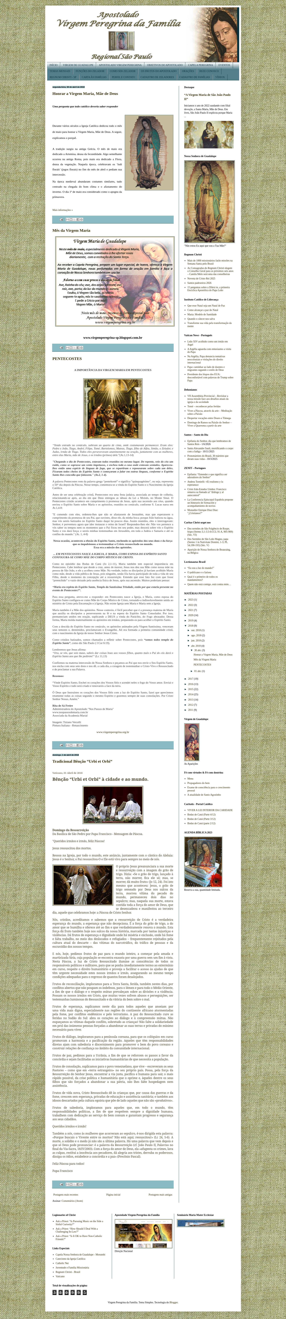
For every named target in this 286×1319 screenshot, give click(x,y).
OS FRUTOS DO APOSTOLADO (158, 71)
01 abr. (198, 671)
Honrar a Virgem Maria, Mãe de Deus (85, 93)
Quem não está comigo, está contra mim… (209, 584)
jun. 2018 (196, 640)
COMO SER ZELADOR (122, 71)
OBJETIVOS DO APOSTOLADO (165, 65)
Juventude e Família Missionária (72, 1267)
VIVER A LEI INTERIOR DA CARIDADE (210, 810)
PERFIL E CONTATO (123, 77)
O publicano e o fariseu (199, 572)
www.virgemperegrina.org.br (112, 732)
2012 (191, 704)
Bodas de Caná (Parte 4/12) (201, 814)
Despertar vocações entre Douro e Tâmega (209, 418)
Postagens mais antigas (160, 1194)
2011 (191, 710)
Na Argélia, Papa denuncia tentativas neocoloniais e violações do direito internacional (206, 359)
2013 (191, 699)
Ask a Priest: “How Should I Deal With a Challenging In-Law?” (77, 1230)
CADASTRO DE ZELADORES (157, 77)
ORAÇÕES (188, 71)
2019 (191, 620)
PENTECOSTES (67, 358)
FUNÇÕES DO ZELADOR (90, 71)
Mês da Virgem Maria (71, 230)
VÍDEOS (220, 77)
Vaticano (60, 1276)
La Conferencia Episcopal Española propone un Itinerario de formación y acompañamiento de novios (210, 502)
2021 (191, 610)
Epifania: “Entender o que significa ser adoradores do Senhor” (207, 476)
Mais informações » (63, 210)
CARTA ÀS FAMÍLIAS (94, 77)
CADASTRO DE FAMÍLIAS (195, 77)
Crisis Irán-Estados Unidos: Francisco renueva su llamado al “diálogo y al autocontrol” (206, 492)
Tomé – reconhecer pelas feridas (203, 406)
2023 (191, 599)
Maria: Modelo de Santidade (202, 314)
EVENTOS (224, 65)
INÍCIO (54, 65)
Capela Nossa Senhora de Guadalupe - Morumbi (80, 1254)
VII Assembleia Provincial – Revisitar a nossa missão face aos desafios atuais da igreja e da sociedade (208, 399)
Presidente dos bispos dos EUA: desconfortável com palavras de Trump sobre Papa (210, 377)
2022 (191, 605)
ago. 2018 (196, 635)
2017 (191, 678)
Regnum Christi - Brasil (68, 1272)
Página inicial (113, 1194)
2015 (191, 689)
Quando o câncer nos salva (201, 318)
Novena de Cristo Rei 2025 (201, 278)
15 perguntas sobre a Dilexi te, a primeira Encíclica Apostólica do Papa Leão (208, 289)
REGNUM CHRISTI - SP (63, 77)
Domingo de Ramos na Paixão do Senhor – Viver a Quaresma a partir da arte (209, 424)
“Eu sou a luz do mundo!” (200, 568)
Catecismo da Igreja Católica (70, 1258)
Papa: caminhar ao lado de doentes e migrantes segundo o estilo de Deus (206, 369)
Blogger (173, 1302)
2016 (191, 684)
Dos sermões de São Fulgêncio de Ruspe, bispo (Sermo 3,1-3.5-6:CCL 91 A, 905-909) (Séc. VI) (210, 531)
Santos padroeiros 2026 (199, 283)
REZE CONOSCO (209, 71)
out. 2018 (196, 630)
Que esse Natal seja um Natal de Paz (206, 305)
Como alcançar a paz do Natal (202, 310)
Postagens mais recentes (65, 1194)
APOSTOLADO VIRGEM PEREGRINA (120, 65)
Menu (190, 778)
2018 (191, 625)
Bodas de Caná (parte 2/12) (201, 823)
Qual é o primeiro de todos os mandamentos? (202, 578)
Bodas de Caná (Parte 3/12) (201, 819)
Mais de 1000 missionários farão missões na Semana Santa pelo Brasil (210, 262)
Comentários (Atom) (72, 1201)
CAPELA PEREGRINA (200, 65)
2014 (191, 694)
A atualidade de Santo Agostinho (204, 794)
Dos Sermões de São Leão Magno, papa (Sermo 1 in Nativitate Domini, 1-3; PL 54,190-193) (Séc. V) (207, 542)
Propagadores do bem (198, 783)
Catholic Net (62, 1263)
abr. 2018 (196, 645)
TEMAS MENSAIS (60, 71)
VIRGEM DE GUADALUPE (78, 65)
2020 (191, 615)
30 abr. (198, 650)
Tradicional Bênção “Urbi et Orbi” (82, 761)
